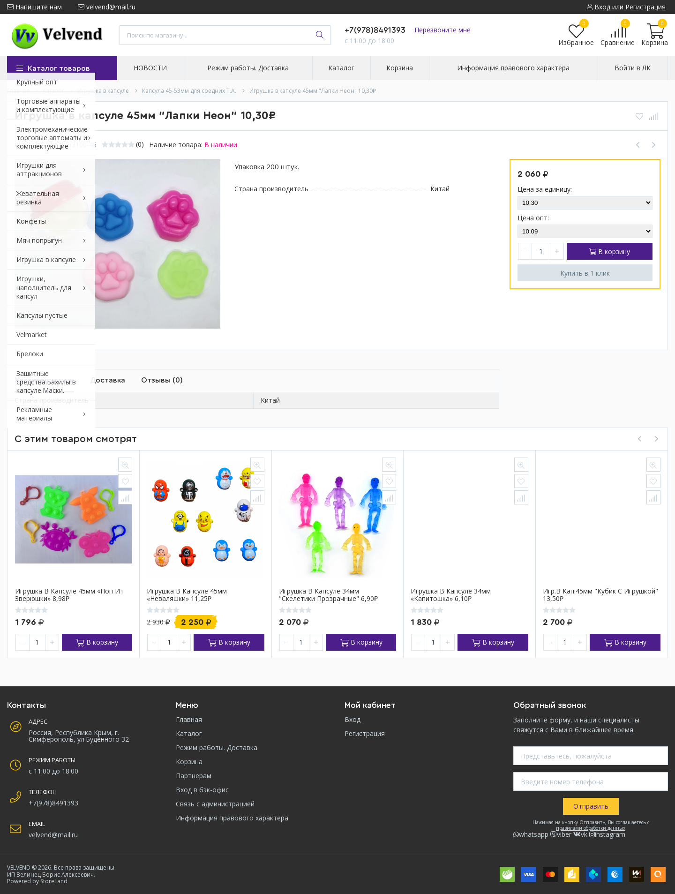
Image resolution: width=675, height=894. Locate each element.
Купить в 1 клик (585, 273)
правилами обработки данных (590, 828)
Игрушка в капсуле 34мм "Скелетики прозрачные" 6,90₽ (328, 595)
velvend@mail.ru (106, 6)
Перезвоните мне (442, 29)
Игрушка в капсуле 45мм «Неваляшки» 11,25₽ (187, 595)
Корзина (189, 761)
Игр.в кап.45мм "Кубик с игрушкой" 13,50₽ (600, 595)
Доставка (107, 380)
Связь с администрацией (215, 803)
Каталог (189, 733)
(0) (140, 144)
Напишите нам (34, 6)
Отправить (590, 806)
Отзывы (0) (162, 380)
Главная (189, 719)
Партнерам (193, 775)
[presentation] (639, 439)
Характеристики (44, 380)
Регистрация (365, 733)
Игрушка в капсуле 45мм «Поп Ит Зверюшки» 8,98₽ (69, 595)
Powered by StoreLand (37, 881)
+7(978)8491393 (375, 30)
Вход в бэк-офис (202, 789)
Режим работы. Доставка (216, 747)
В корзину (609, 251)
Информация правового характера (232, 817)
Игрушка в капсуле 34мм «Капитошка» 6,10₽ (451, 595)
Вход (352, 719)
